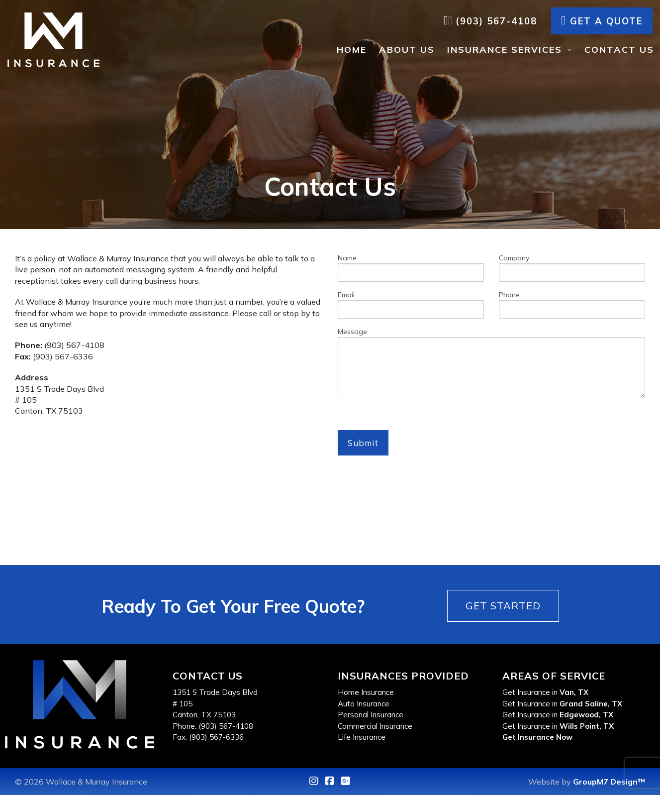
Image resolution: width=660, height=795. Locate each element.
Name (411, 267)
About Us (407, 49)
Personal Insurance (370, 714)
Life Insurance (361, 737)
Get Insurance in (545, 692)
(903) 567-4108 (490, 21)
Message (492, 362)
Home (352, 49)
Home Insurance (366, 692)
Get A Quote (602, 21)
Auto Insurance (363, 703)
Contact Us (619, 49)
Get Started (503, 605)
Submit (363, 443)
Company (572, 267)
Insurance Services (504, 49)
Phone (572, 304)
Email (411, 304)
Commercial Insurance (375, 726)
